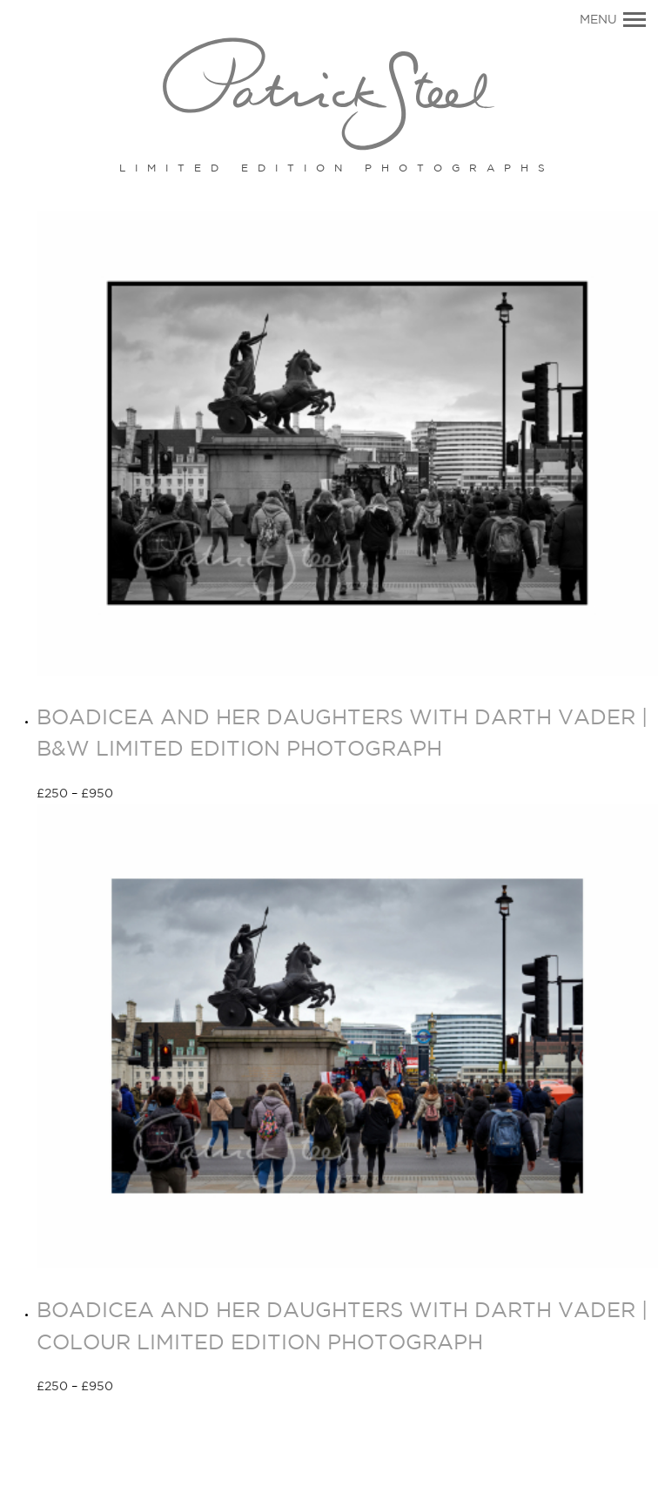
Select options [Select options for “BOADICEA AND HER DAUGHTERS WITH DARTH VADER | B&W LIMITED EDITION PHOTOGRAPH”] (175, 794)
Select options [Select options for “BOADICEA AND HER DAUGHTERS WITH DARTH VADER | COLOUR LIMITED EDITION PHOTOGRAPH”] (175, 1387)
